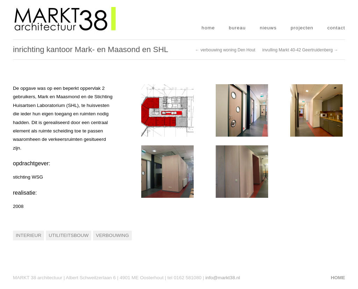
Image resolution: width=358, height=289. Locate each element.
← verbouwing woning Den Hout (225, 50)
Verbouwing (112, 235)
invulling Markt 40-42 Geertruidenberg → (300, 50)
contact (336, 27)
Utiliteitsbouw (68, 235)
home (208, 27)
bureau (237, 27)
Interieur (28, 235)
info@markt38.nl (222, 277)
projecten (302, 27)
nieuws (268, 27)
